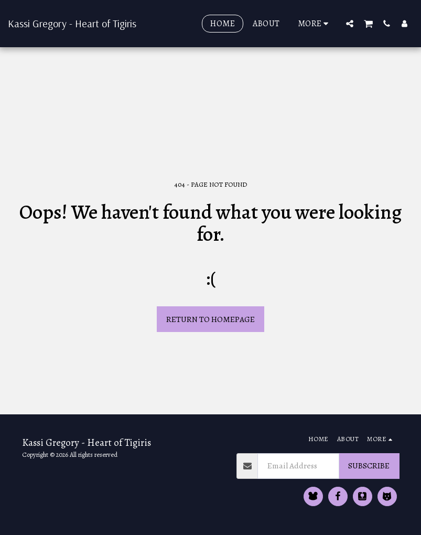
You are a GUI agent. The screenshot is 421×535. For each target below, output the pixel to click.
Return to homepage (210, 319)
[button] (349, 23)
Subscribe (369, 465)
